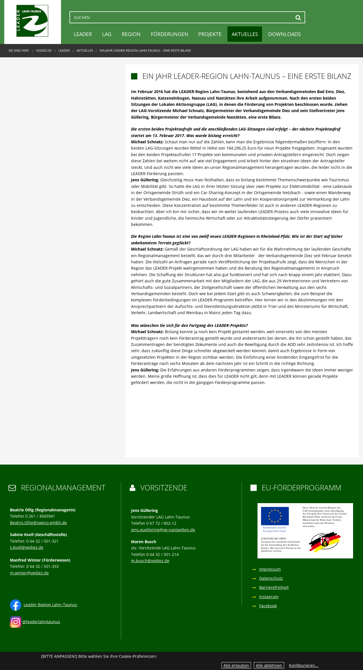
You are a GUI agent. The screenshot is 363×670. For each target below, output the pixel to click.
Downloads (284, 34)
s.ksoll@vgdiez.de (26, 547)
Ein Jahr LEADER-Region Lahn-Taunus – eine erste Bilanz (145, 50)
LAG (106, 34)
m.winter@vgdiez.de (29, 573)
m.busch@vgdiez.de (150, 560)
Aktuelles (245, 34)
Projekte (209, 34)
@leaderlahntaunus (41, 621)
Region (131, 34)
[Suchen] (187, 17)
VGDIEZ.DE (44, 50)
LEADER (83, 34)
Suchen (298, 17)
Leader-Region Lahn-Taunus (50, 604)
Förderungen (169, 34)
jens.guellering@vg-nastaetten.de (163, 529)
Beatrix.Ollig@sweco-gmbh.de (38, 522)
